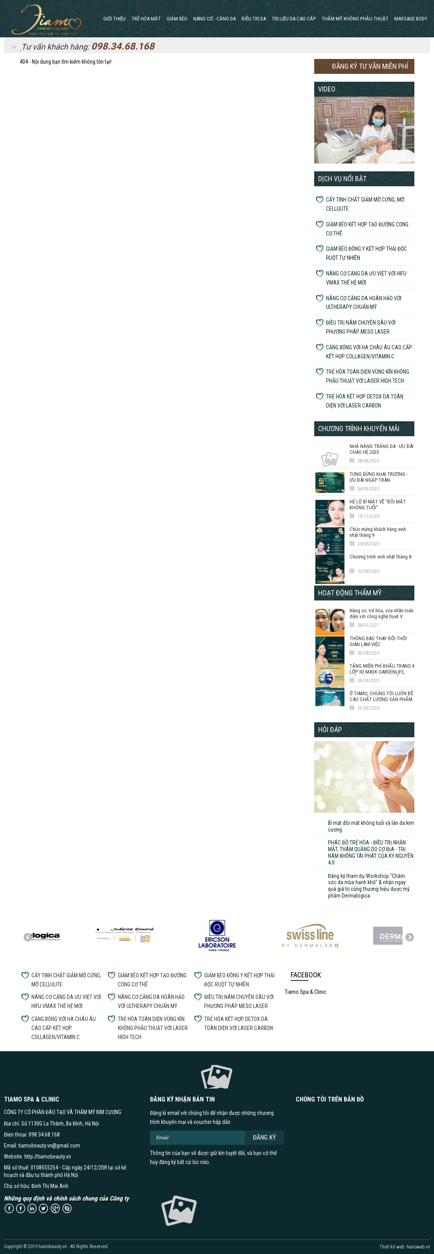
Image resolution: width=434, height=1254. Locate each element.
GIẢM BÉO (177, 19)
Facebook (306, 975)
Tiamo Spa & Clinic (305, 992)
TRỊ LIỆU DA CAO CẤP (294, 19)
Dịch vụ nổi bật (342, 178)
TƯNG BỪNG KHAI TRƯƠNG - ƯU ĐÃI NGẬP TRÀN (379, 477)
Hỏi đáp (330, 729)
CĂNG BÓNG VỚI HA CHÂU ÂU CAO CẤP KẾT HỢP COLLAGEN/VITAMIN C (369, 352)
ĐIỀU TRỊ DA (254, 19)
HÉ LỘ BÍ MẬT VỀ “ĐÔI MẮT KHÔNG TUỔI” (378, 504)
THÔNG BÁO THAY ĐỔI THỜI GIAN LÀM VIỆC (378, 641)
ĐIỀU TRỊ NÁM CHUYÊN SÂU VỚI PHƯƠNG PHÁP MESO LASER (361, 327)
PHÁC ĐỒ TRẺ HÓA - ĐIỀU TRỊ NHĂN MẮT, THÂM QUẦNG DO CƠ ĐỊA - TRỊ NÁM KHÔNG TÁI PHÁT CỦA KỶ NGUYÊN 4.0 (371, 852)
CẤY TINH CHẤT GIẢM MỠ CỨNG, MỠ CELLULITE (365, 204)
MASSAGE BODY (410, 19)
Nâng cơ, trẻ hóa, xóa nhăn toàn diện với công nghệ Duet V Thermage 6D (382, 617)
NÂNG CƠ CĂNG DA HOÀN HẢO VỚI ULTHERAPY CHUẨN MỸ (363, 302)
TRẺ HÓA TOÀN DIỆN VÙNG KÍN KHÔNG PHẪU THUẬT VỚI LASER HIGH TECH (367, 376)
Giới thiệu (114, 19)
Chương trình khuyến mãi (358, 428)
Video (326, 89)
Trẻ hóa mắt (146, 19)
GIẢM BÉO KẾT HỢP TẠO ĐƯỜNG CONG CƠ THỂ (367, 229)
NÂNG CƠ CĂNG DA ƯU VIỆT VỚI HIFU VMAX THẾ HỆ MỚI (366, 278)
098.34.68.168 (122, 46)
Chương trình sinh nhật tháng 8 (380, 557)
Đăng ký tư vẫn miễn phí (370, 66)
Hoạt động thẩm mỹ (349, 593)
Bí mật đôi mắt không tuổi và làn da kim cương (371, 826)
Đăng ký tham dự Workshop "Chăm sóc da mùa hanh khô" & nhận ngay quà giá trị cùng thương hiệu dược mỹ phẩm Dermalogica (369, 886)
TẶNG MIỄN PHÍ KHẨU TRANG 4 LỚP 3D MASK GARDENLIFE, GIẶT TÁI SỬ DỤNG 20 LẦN (382, 672)
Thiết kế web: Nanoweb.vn (404, 1247)
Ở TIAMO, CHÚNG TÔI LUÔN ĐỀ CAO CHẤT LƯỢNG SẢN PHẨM (381, 696)
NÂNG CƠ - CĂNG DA (214, 19)
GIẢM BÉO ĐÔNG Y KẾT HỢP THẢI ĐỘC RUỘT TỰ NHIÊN (366, 253)
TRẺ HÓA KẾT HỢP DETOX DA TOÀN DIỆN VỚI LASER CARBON (364, 401)
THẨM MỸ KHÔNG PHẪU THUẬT (355, 19)
